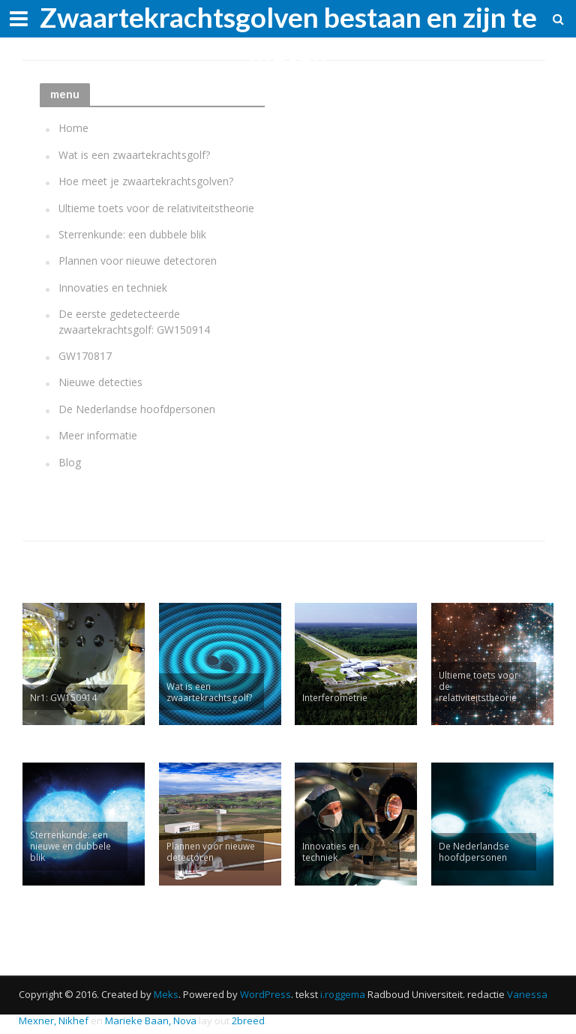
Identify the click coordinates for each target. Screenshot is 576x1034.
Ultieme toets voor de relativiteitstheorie (156, 208)
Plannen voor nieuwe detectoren (137, 260)
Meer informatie (97, 435)
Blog (69, 462)
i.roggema (342, 994)
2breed (248, 1020)
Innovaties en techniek (112, 287)
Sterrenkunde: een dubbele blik (132, 234)
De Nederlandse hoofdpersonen (136, 409)
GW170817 (85, 356)
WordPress (265, 994)
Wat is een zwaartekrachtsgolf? (134, 155)
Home (73, 128)
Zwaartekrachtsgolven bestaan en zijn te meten (288, 34)
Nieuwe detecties (100, 382)
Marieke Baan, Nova (150, 1020)
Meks (166, 994)
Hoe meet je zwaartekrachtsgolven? (145, 181)
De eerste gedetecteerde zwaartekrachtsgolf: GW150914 (134, 321)
